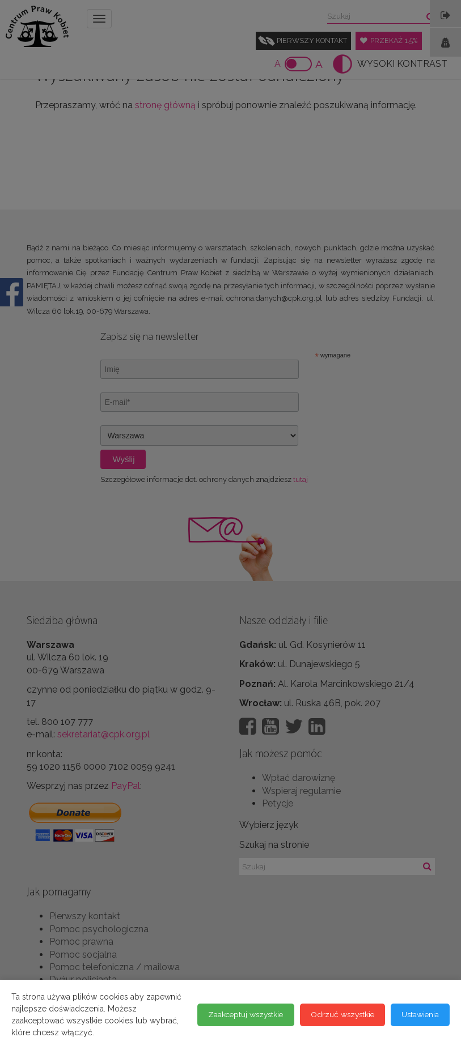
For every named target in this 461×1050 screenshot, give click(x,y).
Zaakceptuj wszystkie (62, 1026)
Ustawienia (242, 1026)
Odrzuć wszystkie (162, 1026)
